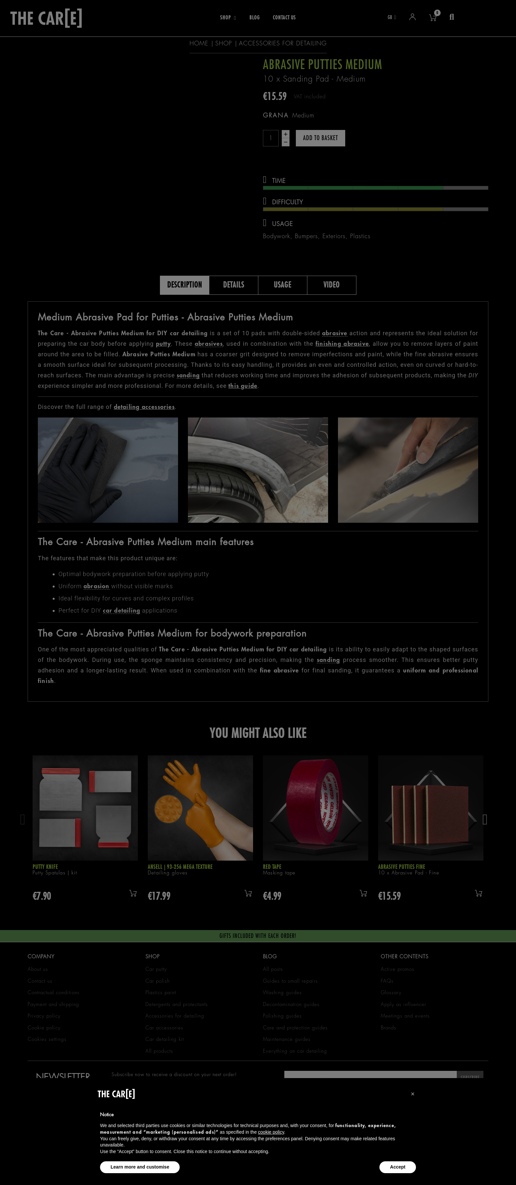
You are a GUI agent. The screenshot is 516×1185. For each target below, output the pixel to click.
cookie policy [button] (271, 1132)
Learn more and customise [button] (140, 1167)
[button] (412, 1094)
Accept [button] (397, 1167)
